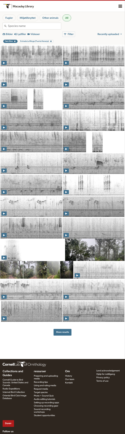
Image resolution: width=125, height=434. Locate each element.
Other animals (50, 18)
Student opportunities (44, 415)
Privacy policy (103, 377)
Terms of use (102, 381)
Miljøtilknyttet (27, 18)
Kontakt (69, 383)
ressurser (40, 371)
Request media (41, 389)
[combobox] (34, 26)
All (66, 18)
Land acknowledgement (108, 371)
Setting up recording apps (46, 402)
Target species (41, 392)
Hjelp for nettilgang (105, 374)
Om (67, 371)
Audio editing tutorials (44, 399)
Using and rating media (45, 385)
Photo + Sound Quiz (44, 396)
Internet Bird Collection (14, 392)
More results (62, 332)
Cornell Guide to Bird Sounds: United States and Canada (15, 383)
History (68, 376)
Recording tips (41, 382)
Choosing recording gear (46, 406)
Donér (8, 423)
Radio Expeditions (11, 389)
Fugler (9, 18)
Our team (69, 379)
